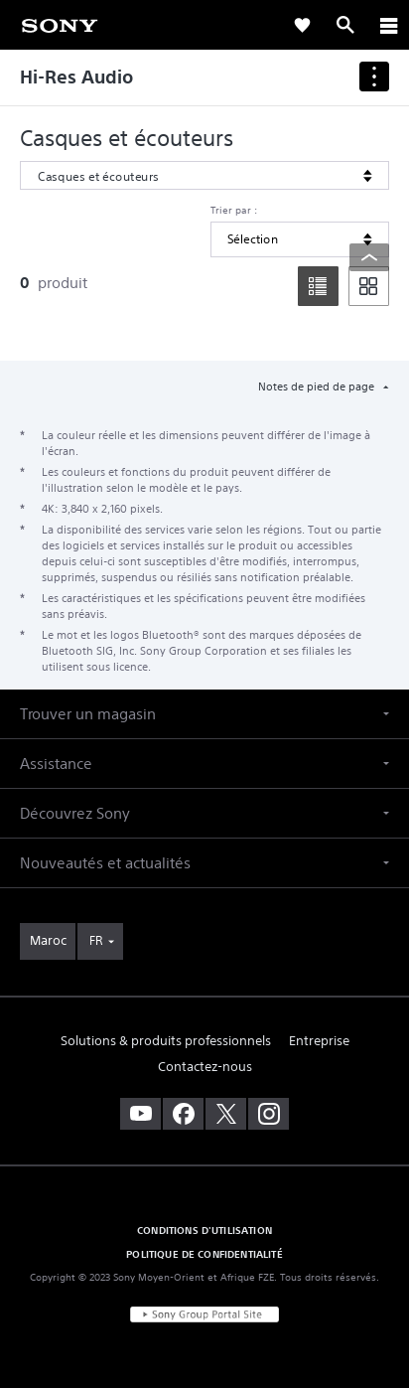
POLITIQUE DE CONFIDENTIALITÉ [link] (204, 1254)
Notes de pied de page (317, 386)
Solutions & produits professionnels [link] (166, 1040)
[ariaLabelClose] (388, 25)
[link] (59, 24)
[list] (318, 286)
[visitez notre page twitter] (225, 1114)
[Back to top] (369, 257)
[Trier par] (299, 239)
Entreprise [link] (319, 1040)
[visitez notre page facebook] (183, 1114)
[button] (204, 714)
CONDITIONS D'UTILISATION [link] (204, 1230)
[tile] (368, 286)
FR (95, 940)
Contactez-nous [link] (205, 1066)
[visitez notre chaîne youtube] (140, 1114)
